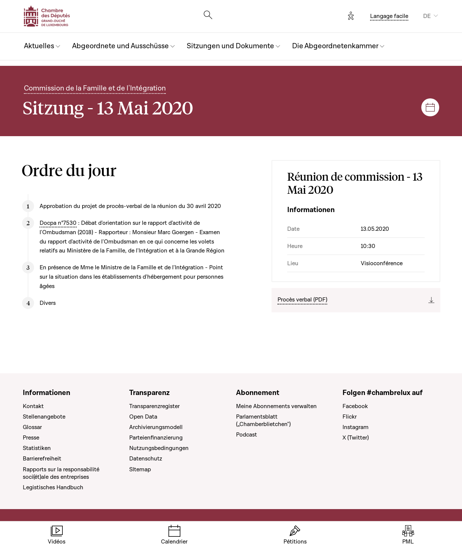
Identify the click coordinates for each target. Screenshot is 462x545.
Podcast (246, 434)
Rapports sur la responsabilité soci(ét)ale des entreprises (61, 473)
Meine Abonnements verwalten (276, 406)
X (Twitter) (355, 437)
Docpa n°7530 (58, 223)
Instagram (355, 427)
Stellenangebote (44, 416)
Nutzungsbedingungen (159, 448)
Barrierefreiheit (42, 458)
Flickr (349, 416)
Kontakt (33, 406)
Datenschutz (145, 458)
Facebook (355, 406)
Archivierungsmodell (156, 427)
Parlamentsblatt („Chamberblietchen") (263, 420)
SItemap (140, 469)
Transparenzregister (154, 406)
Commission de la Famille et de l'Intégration (95, 88)
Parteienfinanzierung (156, 437)
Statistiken (37, 448)
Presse (31, 437)
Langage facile (389, 16)
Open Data (143, 416)
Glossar (32, 427)
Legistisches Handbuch (53, 487)
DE (427, 16)
